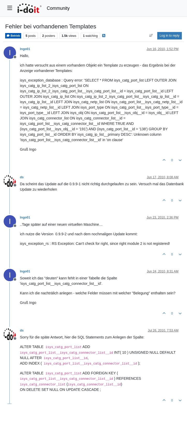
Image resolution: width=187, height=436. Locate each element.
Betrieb (13, 35)
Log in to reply (169, 35)
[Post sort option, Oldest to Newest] (151, 35)
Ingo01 (25, 49)
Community (58, 8)
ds (22, 177)
